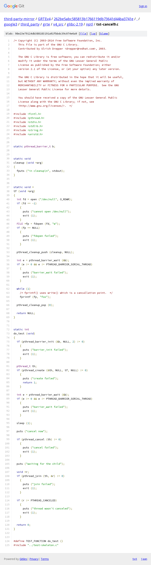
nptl (89, 24)
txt (134, 559)
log (93, 33)
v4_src (58, 24)
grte (46, 24)
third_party (30, 24)
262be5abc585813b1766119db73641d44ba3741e (93, 18)
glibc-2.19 (75, 24)
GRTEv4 (44, 18)
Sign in (143, 6)
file (83, 33)
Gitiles (23, 559)
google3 (10, 24)
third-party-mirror (19, 18)
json (144, 559)
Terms (45, 559)
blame (104, 33)
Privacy (33, 559)
